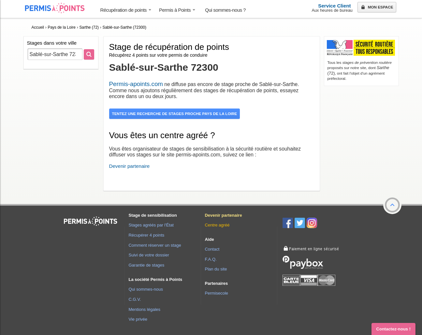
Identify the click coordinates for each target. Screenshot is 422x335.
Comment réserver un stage (154, 245)
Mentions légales (144, 309)
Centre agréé (217, 225)
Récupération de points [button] (123, 10)
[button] (392, 204)
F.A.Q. (210, 259)
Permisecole (216, 293)
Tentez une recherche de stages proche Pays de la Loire (174, 113)
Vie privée (137, 319)
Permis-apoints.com (136, 83)
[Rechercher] (89, 54)
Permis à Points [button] (175, 10)
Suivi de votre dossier (148, 255)
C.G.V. (134, 299)
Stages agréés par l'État (150, 225)
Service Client (334, 5)
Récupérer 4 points (146, 235)
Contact (212, 249)
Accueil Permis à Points (58, 8)
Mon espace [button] (376, 7)
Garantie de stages (146, 265)
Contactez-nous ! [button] (393, 329)
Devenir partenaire (129, 166)
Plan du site (216, 269)
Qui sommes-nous (145, 289)
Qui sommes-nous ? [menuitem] (225, 10)
